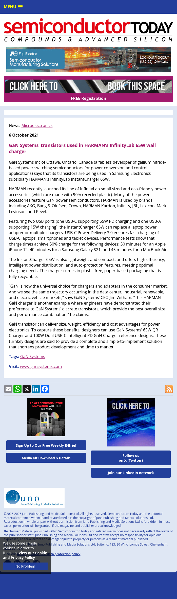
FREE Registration (88, 98)
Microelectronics (36, 125)
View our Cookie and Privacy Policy (25, 555)
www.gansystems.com (41, 366)
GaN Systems (32, 356)
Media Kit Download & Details (46, 458)
